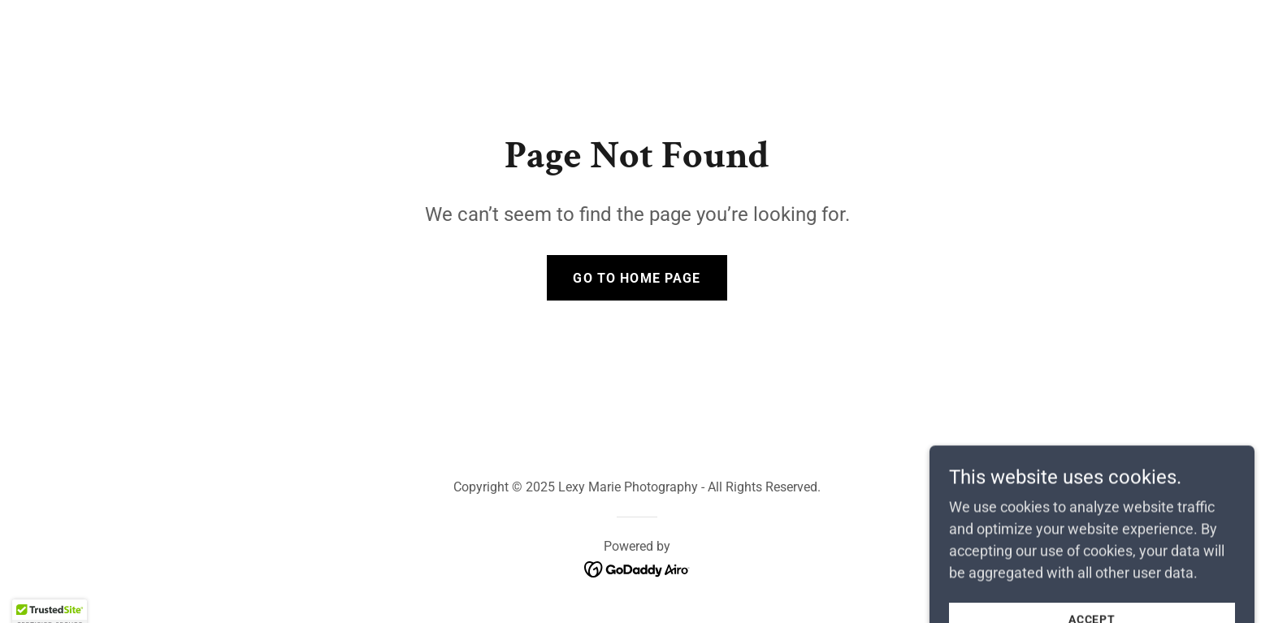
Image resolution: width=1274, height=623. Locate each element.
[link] (637, 568)
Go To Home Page (636, 278)
